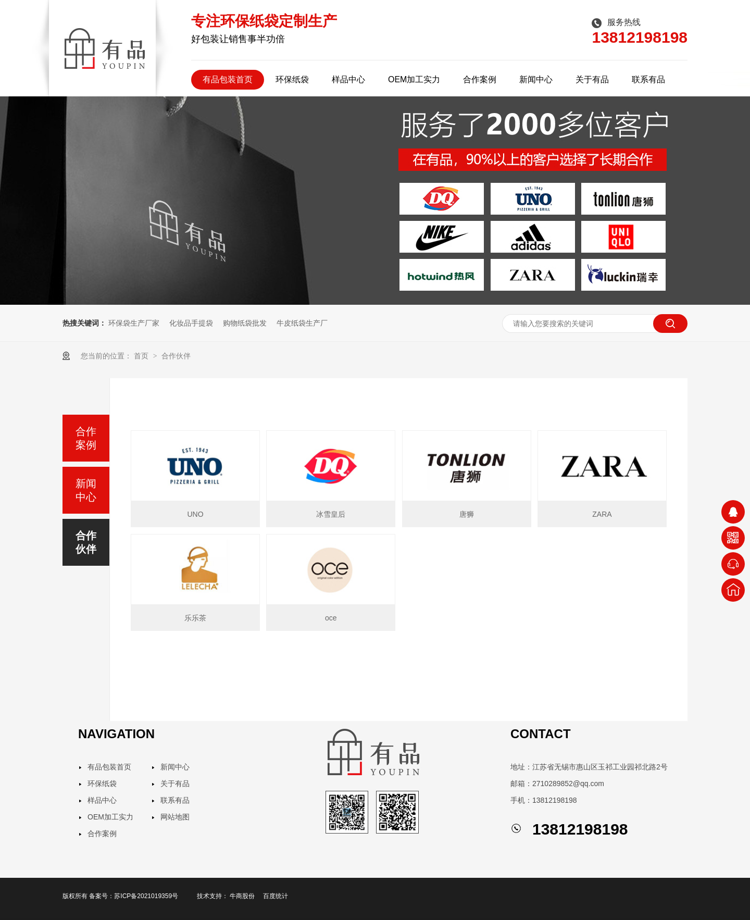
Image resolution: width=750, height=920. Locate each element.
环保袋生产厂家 (133, 323)
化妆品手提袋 (191, 323)
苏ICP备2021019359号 (146, 896)
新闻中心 (536, 79)
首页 (142, 356)
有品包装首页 (228, 79)
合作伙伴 (176, 356)
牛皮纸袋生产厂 (302, 323)
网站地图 (175, 817)
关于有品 (592, 79)
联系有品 (648, 79)
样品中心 (348, 79)
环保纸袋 (292, 79)
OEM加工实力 (414, 79)
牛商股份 (242, 896)
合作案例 (479, 79)
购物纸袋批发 (245, 323)
